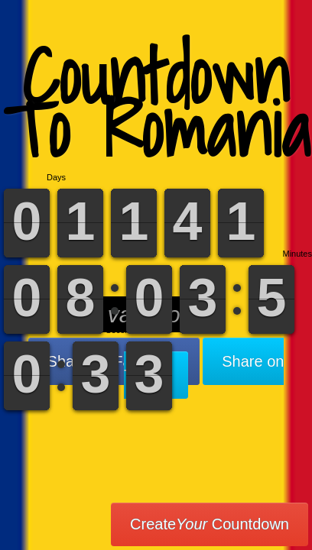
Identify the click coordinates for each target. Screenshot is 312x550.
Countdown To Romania (156, 102)
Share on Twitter (204, 368)
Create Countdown (209, 524)
